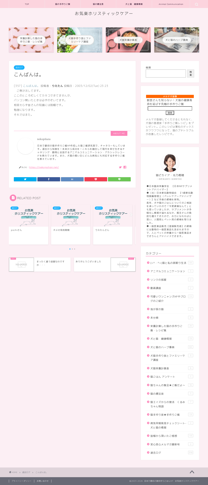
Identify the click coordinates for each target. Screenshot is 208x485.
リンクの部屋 (171, 280)
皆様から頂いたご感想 (171, 436)
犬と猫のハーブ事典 (171, 347)
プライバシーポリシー (22, 481)
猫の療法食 (98, 4)
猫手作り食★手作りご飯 (171, 414)
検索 (148, 67)
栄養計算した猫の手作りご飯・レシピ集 (171, 328)
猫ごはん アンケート (171, 376)
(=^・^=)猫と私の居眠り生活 (171, 263)
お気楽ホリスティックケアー (104, 13)
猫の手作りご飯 (62, 4)
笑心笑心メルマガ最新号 (171, 444)
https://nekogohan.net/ (44, 167)
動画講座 (171, 288)
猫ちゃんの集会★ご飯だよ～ (171, 385)
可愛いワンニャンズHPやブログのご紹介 (171, 299)
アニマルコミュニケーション (171, 271)
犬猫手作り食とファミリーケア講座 (171, 358)
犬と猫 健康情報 (134, 4)
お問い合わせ (43, 481)
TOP (27, 4)
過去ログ (19, 67)
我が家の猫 (171, 309)
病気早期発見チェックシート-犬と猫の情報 (171, 425)
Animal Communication (171, 4)
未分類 (171, 318)
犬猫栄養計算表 (171, 368)
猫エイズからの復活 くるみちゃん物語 (171, 404)
